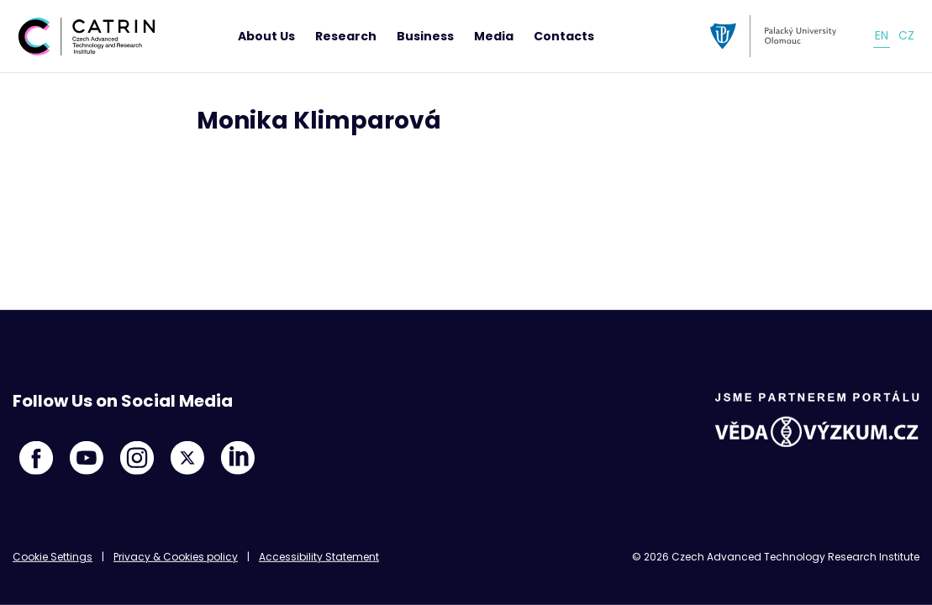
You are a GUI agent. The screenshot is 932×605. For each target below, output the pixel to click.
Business (425, 36)
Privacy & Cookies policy (175, 557)
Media (493, 36)
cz (906, 35)
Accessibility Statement (319, 557)
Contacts (564, 36)
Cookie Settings (52, 557)
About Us (266, 36)
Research (345, 36)
